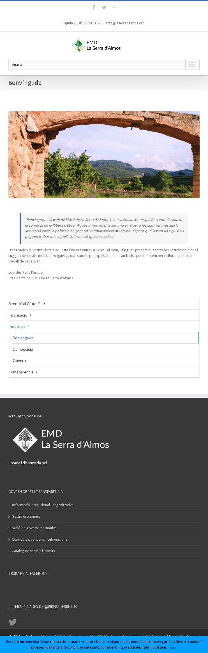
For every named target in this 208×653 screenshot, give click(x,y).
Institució (17, 326)
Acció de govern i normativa (34, 528)
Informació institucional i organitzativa (42, 505)
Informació (17, 315)
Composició (23, 349)
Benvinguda (23, 337)
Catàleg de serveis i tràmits (33, 551)
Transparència (20, 372)
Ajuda (68, 23)
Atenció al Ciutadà (24, 303)
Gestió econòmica (26, 516)
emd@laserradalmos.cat (125, 23)
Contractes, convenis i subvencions (39, 539)
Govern (19, 360)
